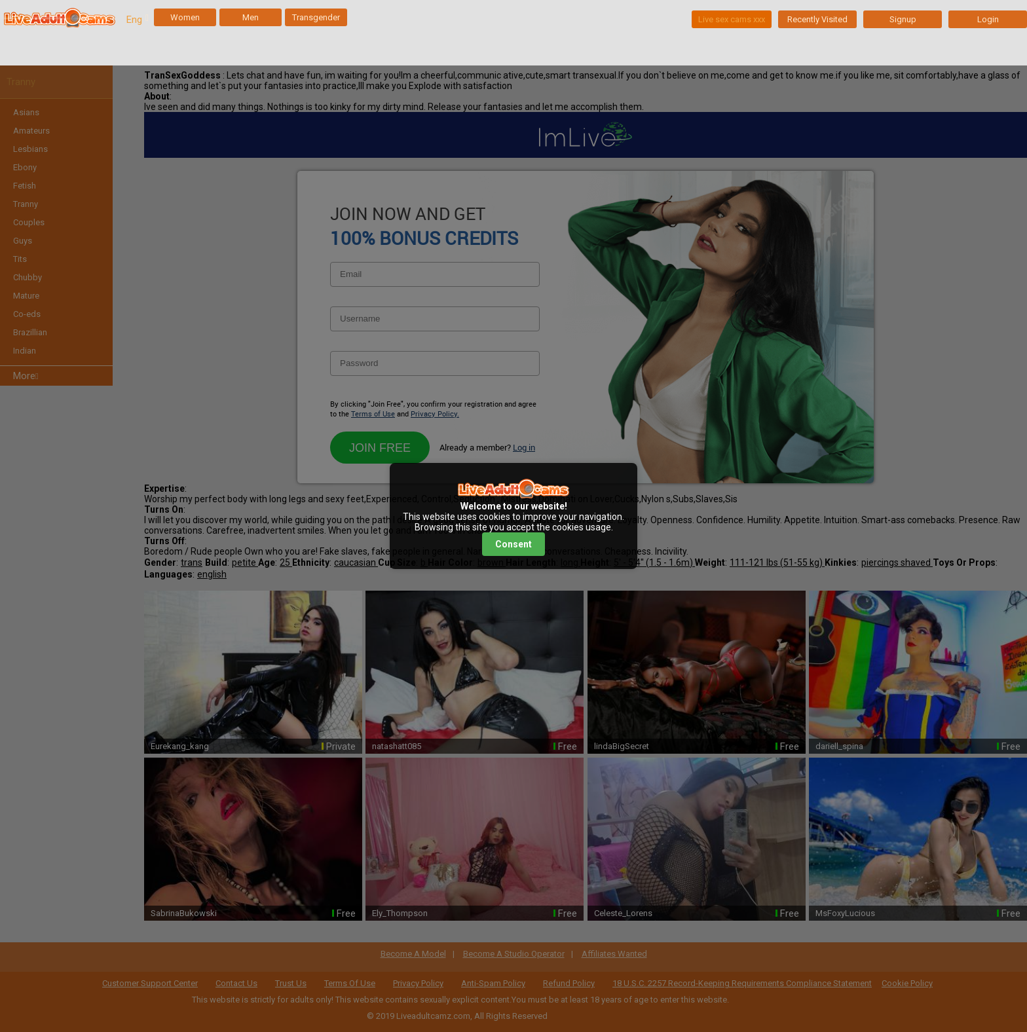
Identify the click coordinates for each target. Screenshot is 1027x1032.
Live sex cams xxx (731, 19)
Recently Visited (817, 19)
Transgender (316, 17)
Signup (902, 19)
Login (988, 19)
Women (185, 17)
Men (250, 17)
